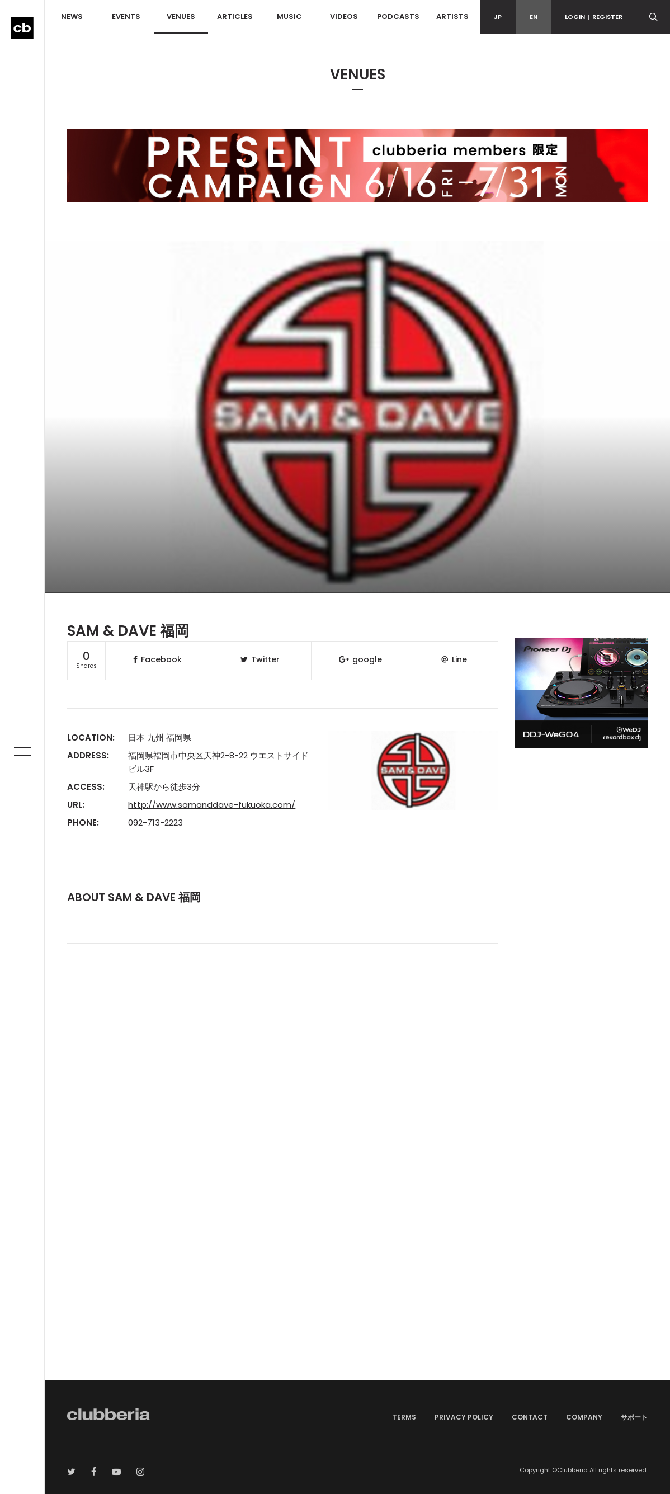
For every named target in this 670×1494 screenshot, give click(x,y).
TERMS (404, 1417)
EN (533, 16)
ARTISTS (452, 16)
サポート (634, 1417)
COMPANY (584, 1417)
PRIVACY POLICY (464, 1417)
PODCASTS (398, 16)
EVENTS (126, 16)
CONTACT (530, 1417)
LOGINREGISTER (593, 17)
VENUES (181, 16)
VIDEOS (344, 16)
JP (498, 16)
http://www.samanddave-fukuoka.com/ (211, 804)
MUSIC (289, 16)
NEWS (72, 16)
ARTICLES (235, 16)
